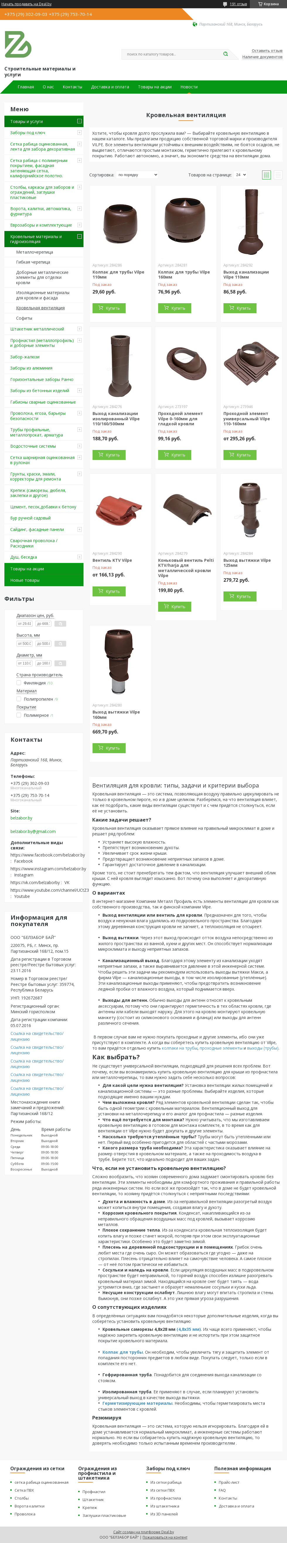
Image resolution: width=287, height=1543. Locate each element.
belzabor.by (21, 818)
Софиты (24, 318)
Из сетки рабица (166, 1482)
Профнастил (94, 1491)
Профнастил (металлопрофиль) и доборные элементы (42, 343)
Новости (189, 87)
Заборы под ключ (27, 132)
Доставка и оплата (110, 87)
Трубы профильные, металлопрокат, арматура (36, 432)
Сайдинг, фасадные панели (37, 529)
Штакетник (93, 1499)
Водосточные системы (33, 446)
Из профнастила (166, 1498)
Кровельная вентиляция (40, 308)
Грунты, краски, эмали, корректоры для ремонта (35, 476)
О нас (48, 87)
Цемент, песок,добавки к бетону (43, 507)
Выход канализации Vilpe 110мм (246, 274)
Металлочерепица (34, 252)
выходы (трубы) (263, 1048)
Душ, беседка (23, 557)
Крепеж (90, 1507)
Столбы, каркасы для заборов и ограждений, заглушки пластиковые (42, 192)
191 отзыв (238, 3)
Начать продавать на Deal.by (26, 4)
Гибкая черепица (33, 262)
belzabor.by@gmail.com (33, 831)
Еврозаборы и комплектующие (41, 225)
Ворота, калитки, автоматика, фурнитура (40, 211)
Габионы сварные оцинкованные (43, 402)
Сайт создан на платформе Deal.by (143, 1531)
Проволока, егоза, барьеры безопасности (38, 415)
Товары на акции (155, 87)
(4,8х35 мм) (189, 1329)
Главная (26, 87)
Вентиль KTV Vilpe (112, 560)
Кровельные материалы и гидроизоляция (36, 239)
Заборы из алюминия (31, 368)
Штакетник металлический (37, 329)
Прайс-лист (229, 1482)
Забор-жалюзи (25, 357)
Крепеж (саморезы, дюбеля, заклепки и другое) (38, 493)
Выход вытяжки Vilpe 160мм (116, 714)
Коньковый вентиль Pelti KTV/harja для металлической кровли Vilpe (186, 568)
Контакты (72, 87)
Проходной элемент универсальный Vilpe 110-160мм (246, 418)
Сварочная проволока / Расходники (33, 543)
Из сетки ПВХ (163, 1490)
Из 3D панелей (164, 1514)
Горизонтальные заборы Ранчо (42, 379)
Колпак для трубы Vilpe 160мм (184, 274)
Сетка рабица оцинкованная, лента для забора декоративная (42, 146)
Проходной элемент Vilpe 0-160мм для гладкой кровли (180, 418)
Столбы (22, 1498)
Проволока (25, 1514)
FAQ (222, 1490)
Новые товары (25, 580)
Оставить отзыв (267, 51)
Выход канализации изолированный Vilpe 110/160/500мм (116, 418)
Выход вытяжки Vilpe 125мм (247, 562)
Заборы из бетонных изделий (39, 390)
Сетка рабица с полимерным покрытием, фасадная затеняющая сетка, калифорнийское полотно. (38, 168)
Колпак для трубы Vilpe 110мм (118, 274)
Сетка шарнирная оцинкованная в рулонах (42, 460)
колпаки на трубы (179, 1048)
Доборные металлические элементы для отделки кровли (42, 277)
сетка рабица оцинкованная (42, 1482)
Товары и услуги (26, 121)
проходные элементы (221, 1048)
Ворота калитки (30, 1506)
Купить (113, 308)
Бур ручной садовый (30, 518)
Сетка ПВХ (24, 1490)
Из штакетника (165, 1506)
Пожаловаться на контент (165, 1537)
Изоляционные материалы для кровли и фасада (42, 295)
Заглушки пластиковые (104, 1515)
